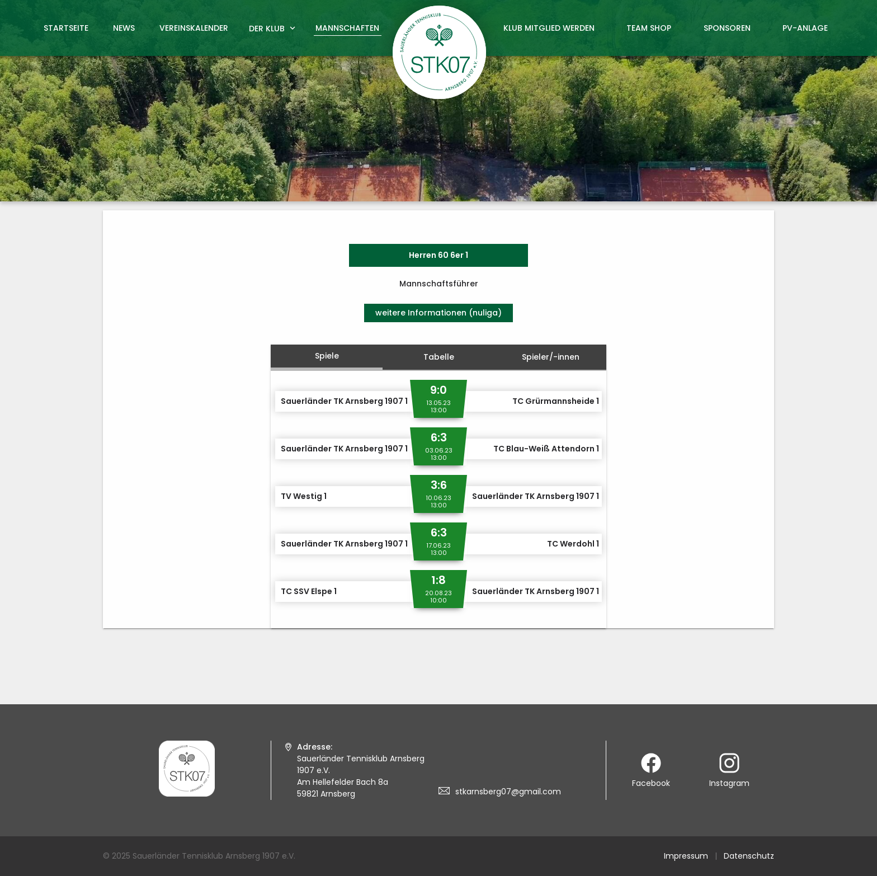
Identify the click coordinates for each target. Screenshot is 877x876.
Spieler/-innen (550, 356)
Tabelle (438, 356)
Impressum (686, 855)
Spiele (327, 355)
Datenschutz (749, 855)
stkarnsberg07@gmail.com (508, 791)
